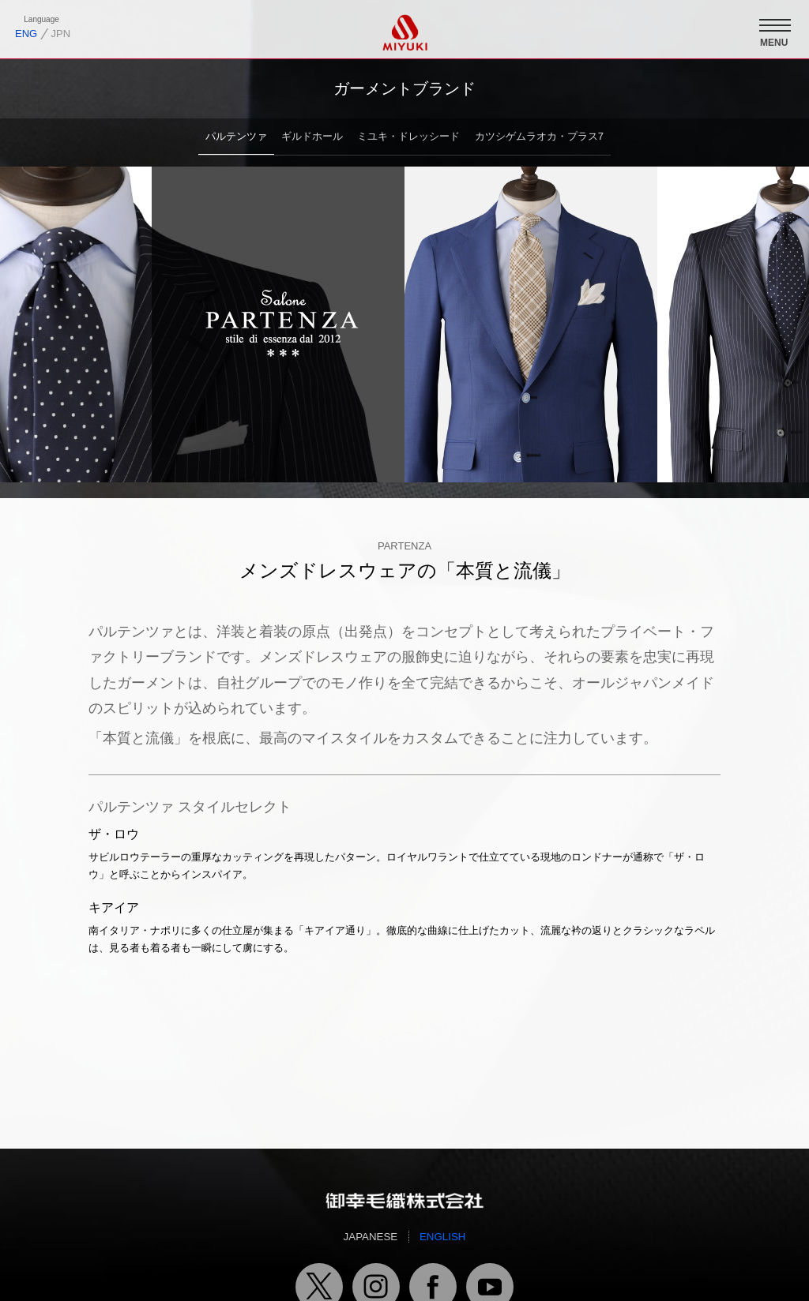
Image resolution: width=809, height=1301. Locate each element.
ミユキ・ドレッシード (408, 136)
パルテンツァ (236, 136)
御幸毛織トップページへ (404, 1200)
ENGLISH (443, 1237)
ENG (26, 33)
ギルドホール (312, 136)
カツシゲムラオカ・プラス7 (539, 136)
